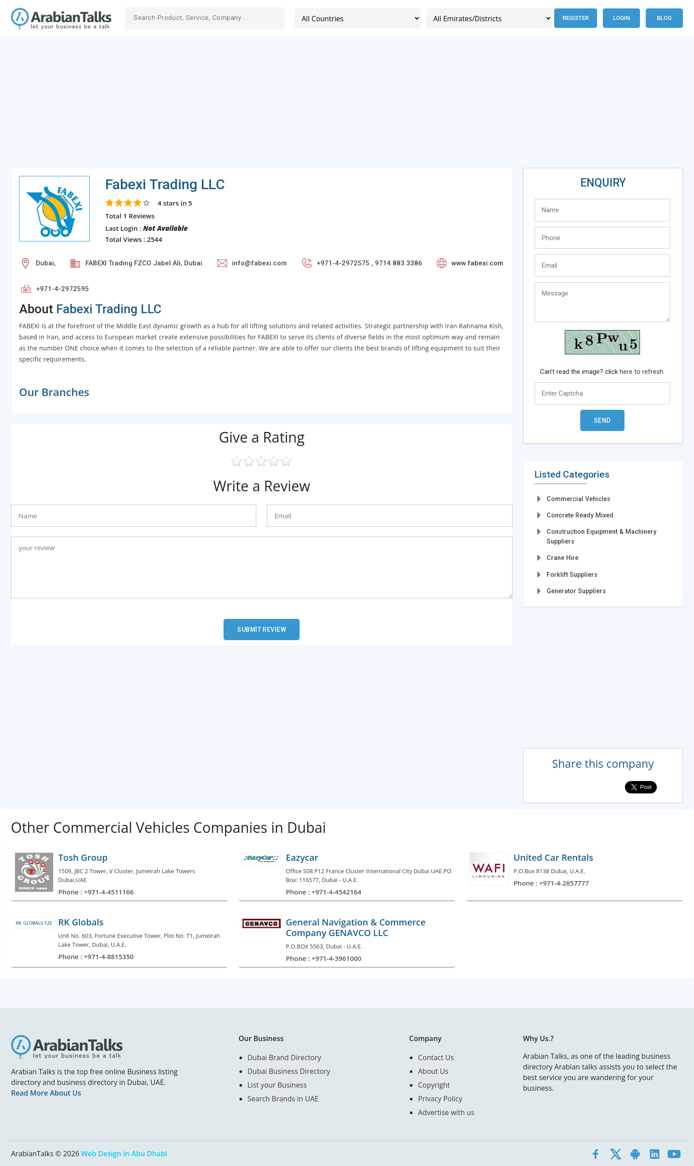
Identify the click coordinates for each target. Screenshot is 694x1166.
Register (575, 18)
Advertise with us (446, 1112)
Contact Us (436, 1057)
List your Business (277, 1085)
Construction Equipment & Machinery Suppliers (601, 536)
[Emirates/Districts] (489, 18)
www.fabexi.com (477, 263)
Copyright (434, 1085)
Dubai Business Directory (288, 1071)
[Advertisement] (276, 106)
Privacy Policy (440, 1099)
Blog (664, 18)
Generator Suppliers (576, 591)
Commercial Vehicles (578, 498)
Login (621, 18)
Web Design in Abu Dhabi (124, 1153)
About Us (433, 1071)
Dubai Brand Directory (284, 1057)
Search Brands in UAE (283, 1099)
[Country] (357, 18)
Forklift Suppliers (572, 574)
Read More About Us (46, 1093)
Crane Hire (562, 557)
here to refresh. (642, 372)
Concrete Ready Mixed (580, 515)
